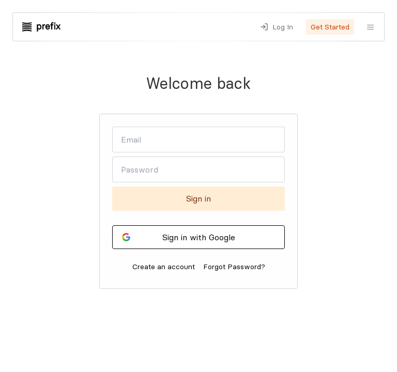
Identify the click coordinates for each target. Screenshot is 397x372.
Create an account (163, 266)
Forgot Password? (234, 266)
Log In (282, 27)
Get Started (330, 27)
